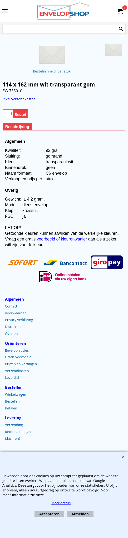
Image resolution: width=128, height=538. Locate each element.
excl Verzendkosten (20, 98)
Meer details (61, 503)
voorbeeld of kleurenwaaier (62, 239)
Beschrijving (17, 127)
